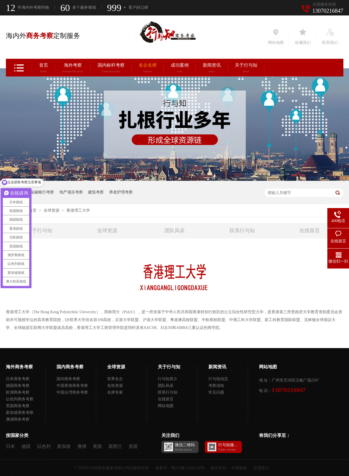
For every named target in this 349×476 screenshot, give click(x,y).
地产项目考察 (71, 192)
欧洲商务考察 (18, 392)
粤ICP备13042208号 (188, 468)
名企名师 (148, 69)
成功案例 (180, 69)
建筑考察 (96, 192)
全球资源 (52, 210)
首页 (43, 69)
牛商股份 (239, 468)
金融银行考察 (42, 192)
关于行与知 (246, 69)
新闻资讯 (212, 69)
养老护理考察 (121, 192)
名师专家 (115, 392)
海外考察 (73, 69)
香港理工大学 (78, 210)
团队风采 (175, 230)
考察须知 (216, 385)
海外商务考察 (19, 366)
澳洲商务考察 (18, 419)
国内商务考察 (70, 366)
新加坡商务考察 (19, 412)
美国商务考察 (18, 406)
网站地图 (166, 406)
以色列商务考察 (19, 399)
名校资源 (115, 385)
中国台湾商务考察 (72, 392)
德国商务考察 (18, 385)
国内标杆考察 (111, 69)
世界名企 (115, 379)
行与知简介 (167, 379)
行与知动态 (218, 379)
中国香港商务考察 (72, 385)
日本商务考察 (18, 379)
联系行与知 (242, 230)
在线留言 (310, 230)
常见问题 (216, 392)
